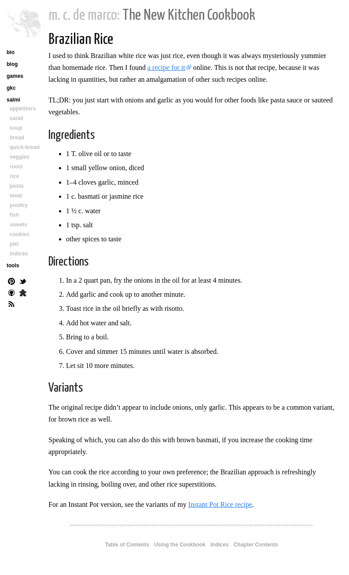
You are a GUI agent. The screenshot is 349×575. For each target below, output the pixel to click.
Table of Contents (127, 545)
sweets (18, 225)
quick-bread (25, 147)
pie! (14, 244)
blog (12, 64)
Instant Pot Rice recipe (220, 504)
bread (17, 138)
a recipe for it (166, 67)
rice (14, 176)
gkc (11, 88)
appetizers (23, 109)
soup (16, 128)
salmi (13, 100)
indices (19, 254)
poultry (19, 205)
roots (16, 167)
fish (14, 215)
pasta (16, 186)
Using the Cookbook (180, 545)
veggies (19, 157)
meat (16, 196)
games (15, 76)
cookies (19, 234)
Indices (219, 545)
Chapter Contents (256, 545)
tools (13, 265)
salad (16, 118)
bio (11, 52)
